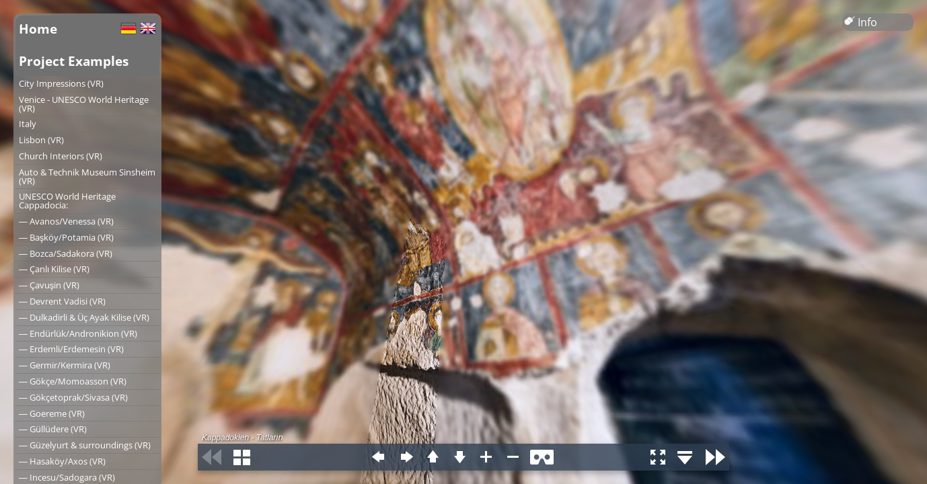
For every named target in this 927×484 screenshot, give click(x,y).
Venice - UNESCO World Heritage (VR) (84, 103)
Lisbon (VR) (41, 140)
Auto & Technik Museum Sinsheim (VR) (87, 176)
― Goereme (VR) (52, 413)
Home (38, 28)
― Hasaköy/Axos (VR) (62, 461)
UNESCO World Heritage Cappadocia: (67, 200)
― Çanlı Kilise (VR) (54, 269)
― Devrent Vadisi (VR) (62, 301)
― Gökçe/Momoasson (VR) (72, 381)
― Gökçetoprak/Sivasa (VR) (73, 397)
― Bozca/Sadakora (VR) (65, 253)
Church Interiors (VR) (60, 156)
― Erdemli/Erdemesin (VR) (71, 349)
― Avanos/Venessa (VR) (66, 221)
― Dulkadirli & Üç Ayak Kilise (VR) (84, 317)
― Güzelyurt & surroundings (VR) (85, 445)
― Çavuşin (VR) (49, 285)
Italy (27, 124)
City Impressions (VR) (61, 83)
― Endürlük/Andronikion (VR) (78, 333)
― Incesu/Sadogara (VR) (67, 477)
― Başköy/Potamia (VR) (66, 237)
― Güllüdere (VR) (53, 429)
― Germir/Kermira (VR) (64, 365)
